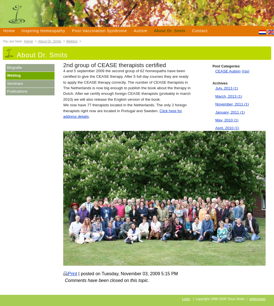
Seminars (15, 83)
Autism (140, 31)
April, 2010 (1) (227, 128)
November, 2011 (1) (232, 104)
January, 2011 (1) (230, 112)
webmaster (257, 299)
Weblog (71, 41)
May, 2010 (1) (226, 120)
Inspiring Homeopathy (43, 31)
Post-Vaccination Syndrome (99, 31)
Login (186, 299)
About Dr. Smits (169, 31)
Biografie (14, 67)
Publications (17, 91)
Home (9, 31)
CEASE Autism (228, 71)
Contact (199, 31)
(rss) (245, 71)
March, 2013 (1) (228, 96)
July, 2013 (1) (226, 88)
